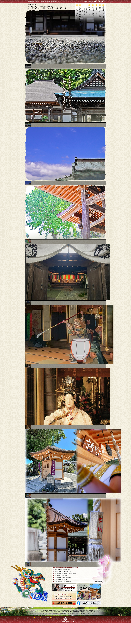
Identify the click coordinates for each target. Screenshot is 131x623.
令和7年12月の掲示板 (66, 577)
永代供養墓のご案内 (65, 569)
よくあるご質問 (45, 618)
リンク (52, 618)
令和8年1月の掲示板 (66, 571)
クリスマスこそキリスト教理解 (69, 573)
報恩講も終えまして (66, 579)
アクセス (37, 618)
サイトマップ (30, 618)
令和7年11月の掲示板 (66, 581)
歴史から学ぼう (65, 575)
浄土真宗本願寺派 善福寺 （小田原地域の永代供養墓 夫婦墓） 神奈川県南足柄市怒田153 (46, 1)
